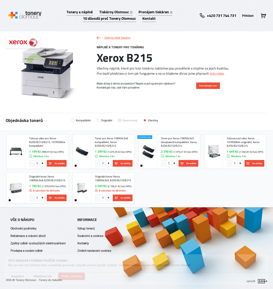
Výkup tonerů (86, 228)
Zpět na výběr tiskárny (113, 37)
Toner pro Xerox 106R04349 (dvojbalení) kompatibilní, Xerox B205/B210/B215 (179, 142)
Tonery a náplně (79, 12)
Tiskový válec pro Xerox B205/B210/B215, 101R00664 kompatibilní (47, 142)
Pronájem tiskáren (155, 12)
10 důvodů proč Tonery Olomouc (109, 18)
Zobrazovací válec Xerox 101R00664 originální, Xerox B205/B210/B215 (243, 142)
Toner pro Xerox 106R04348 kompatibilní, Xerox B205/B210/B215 (111, 142)
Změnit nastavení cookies (94, 251)
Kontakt (149, 18)
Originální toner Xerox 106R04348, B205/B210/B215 (47, 178)
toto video (216, 73)
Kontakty (83, 243)
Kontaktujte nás (208, 85)
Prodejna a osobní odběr (26, 251)
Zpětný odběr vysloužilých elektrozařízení (38, 243)
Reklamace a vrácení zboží (28, 236)
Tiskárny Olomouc (115, 12)
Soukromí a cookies (90, 236)
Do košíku (57, 163)
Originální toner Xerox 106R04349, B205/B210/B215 (113, 178)
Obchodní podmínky (23, 228)
